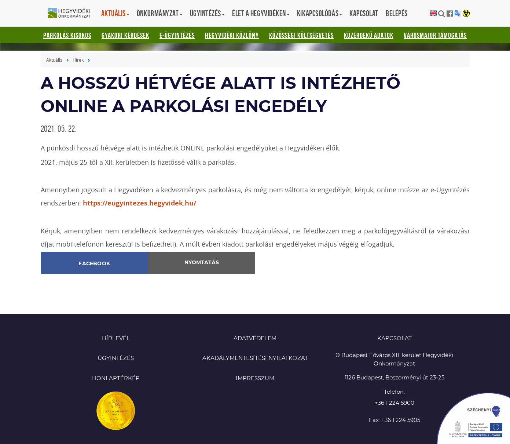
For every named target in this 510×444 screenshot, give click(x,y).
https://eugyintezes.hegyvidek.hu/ (139, 203)
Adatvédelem (255, 338)
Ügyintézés (116, 358)
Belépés (397, 13)
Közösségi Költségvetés (301, 35)
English (433, 13)
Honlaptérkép (116, 378)
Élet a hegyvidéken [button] (261, 13)
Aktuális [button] (115, 13)
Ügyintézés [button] (207, 13)
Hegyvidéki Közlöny (232, 35)
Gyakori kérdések (125, 35)
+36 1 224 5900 (394, 403)
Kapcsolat (363, 13)
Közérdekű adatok (368, 35)
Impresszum (255, 378)
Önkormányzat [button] (160, 13)
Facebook (94, 263)
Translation (457, 13)
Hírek (78, 60)
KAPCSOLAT (394, 338)
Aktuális (54, 60)
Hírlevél (116, 338)
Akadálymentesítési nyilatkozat (255, 358)
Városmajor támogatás (435, 35)
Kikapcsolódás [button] (319, 13)
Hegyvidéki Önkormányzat (72, 13)
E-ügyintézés (177, 35)
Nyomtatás (201, 262)
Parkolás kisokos (67, 35)
